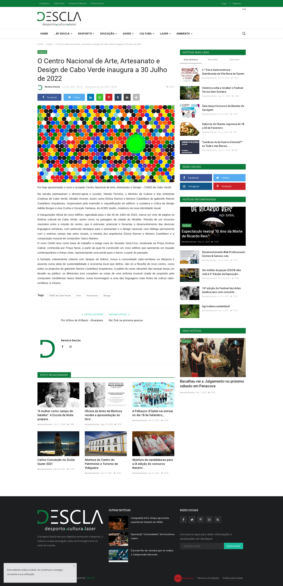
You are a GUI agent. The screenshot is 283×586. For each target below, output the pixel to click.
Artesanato (92, 295)
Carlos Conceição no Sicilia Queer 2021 (56, 462)
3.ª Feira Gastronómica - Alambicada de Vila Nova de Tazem (223, 71)
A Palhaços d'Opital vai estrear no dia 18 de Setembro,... (152, 413)
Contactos (44, 3)
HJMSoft (90, 577)
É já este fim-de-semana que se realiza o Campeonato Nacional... (152, 552)
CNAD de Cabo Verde (60, 295)
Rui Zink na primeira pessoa (126, 320)
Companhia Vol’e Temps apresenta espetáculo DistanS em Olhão (150, 520)
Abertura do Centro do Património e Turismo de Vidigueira (101, 464)
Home (44, 33)
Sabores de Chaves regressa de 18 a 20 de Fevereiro (223, 126)
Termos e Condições (208, 578)
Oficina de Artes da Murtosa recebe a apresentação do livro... (103, 415)
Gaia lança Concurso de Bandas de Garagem (223, 108)
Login (224, 3)
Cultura (49, 44)
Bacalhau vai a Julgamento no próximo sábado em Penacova (212, 383)
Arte (78, 295)
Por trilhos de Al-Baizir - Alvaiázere (82, 320)
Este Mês (213, 59)
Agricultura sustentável (216, 306)
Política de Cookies (233, 578)
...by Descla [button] (63, 33)
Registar (237, 3)
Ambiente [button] (184, 33)
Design (107, 295)
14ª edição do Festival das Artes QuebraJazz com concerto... (221, 290)
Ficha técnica (97, 3)
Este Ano (234, 59)
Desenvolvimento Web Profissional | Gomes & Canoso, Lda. (223, 254)
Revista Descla (48, 87)
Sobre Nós (59, 3)
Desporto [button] (86, 33)
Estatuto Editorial (77, 3)
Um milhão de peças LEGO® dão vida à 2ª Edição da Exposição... (221, 272)
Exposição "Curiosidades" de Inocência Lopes (152, 536)
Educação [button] (108, 33)
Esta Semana (191, 59)
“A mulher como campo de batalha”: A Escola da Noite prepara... (55, 415)
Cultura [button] (147, 33)
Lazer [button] (165, 33)
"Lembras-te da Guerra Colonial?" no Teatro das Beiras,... (222, 144)
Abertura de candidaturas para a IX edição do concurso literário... (152, 464)
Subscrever (233, 546)
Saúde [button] (128, 33)
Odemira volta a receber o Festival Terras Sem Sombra (222, 89)
